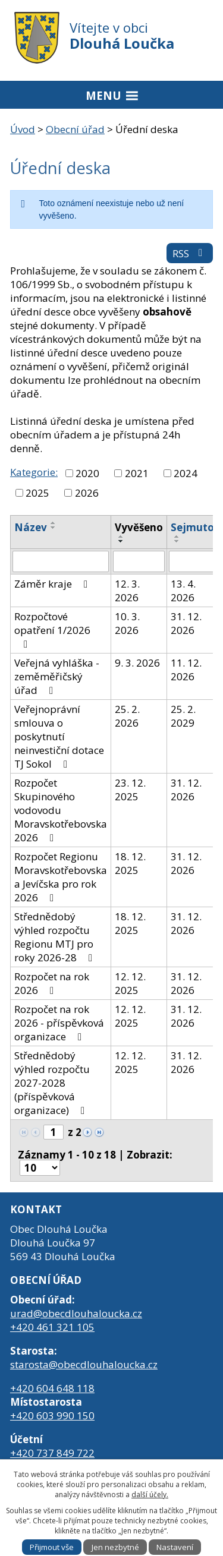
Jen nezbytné (115, 1547)
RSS (189, 253)
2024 (185, 473)
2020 (87, 473)
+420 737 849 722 (52, 1453)
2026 (87, 493)
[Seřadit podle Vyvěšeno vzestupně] (121, 536)
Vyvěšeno (139, 527)
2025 (37, 493)
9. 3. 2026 (137, 663)
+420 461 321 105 (52, 1327)
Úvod (22, 129)
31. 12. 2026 (186, 623)
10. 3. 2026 (127, 623)
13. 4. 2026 (183, 590)
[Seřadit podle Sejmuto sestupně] (177, 541)
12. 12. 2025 (130, 983)
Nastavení (174, 1547)
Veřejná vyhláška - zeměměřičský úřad (56, 676)
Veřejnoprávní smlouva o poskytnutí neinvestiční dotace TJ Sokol (59, 736)
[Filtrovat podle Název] (60, 561)
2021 (137, 473)
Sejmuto (192, 527)
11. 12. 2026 (186, 669)
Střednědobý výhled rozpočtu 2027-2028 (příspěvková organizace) (52, 1083)
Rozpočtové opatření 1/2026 (52, 629)
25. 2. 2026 (127, 716)
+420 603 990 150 (52, 1415)
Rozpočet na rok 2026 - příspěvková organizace (59, 1022)
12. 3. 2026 (127, 590)
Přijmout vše (52, 1547)
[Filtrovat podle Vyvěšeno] (139, 561)
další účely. (149, 1494)
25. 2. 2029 (183, 716)
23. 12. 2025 (130, 789)
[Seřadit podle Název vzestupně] (53, 522)
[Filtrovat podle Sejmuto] (192, 561)
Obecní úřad (75, 129)
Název (30, 527)
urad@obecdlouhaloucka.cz (76, 1313)
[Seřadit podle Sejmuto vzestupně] (177, 536)
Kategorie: (34, 472)
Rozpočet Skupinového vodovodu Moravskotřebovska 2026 (60, 810)
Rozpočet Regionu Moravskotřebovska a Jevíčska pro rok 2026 (60, 877)
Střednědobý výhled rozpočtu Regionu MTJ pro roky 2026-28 (55, 937)
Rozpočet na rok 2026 (51, 983)
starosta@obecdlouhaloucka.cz (84, 1364)
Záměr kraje (53, 584)
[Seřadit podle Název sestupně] (53, 527)
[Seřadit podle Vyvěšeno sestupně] (121, 541)
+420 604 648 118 (52, 1388)
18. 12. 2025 (130, 863)
